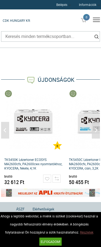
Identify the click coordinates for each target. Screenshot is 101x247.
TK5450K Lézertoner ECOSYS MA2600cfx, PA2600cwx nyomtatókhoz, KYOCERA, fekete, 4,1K (33, 163)
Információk (87, 4)
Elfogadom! (50, 241)
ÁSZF (20, 209)
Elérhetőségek (43, 209)
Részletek (86, 232)
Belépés (61, 4)
